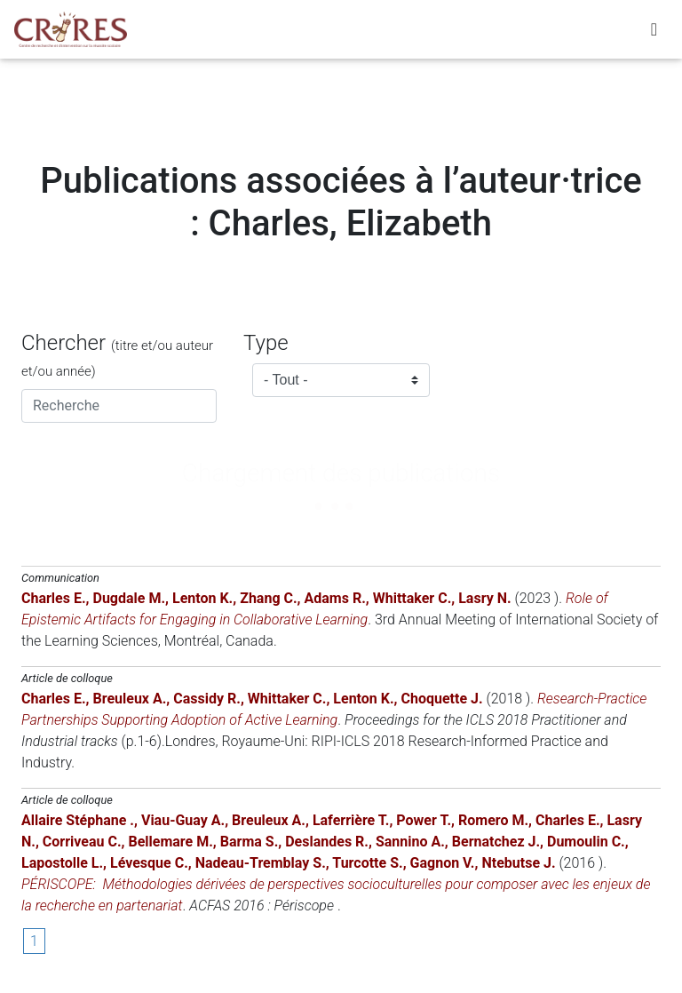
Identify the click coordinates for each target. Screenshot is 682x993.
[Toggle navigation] (654, 32)
